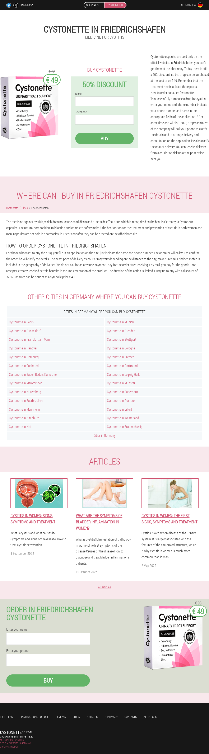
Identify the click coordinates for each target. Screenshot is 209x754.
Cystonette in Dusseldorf (25, 331)
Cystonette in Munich (120, 322)
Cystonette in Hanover (23, 348)
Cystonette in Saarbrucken (26, 400)
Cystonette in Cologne (121, 348)
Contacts (131, 717)
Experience (7, 717)
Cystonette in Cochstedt (24, 365)
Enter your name (16, 629)
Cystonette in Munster (121, 383)
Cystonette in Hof (20, 426)
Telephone (81, 111)
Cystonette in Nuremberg (25, 392)
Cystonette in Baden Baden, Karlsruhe (33, 374)
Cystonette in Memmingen (25, 383)
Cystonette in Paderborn (122, 392)
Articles (92, 717)
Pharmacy (111, 717)
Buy (104, 138)
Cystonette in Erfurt (119, 409)
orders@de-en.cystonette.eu (16, 736)
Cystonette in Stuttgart (121, 339)
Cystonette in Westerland (123, 418)
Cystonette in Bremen (120, 357)
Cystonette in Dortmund (122, 365)
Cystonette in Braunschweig (125, 426)
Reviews (61, 717)
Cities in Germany (105, 435)
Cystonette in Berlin (21, 322)
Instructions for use (35, 717)
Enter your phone (17, 650)
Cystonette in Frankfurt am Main (29, 339)
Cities (76, 717)
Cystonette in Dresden (121, 331)
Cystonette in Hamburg (24, 357)
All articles (104, 587)
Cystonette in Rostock (121, 400)
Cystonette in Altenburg (24, 418)
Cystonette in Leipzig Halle (123, 374)
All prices (150, 717)
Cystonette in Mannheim (24, 409)
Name (78, 93)
